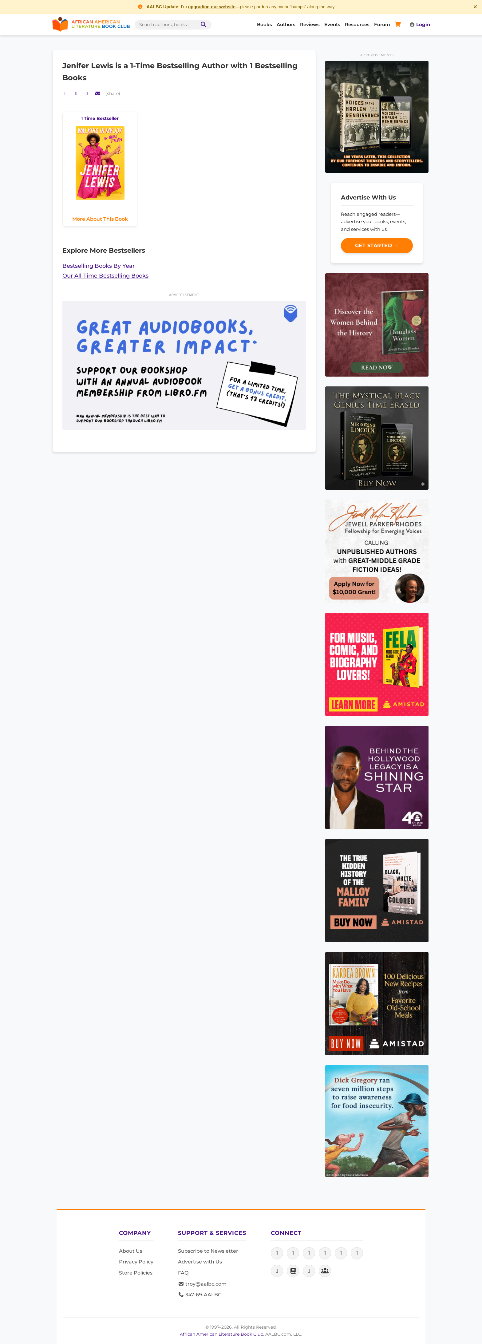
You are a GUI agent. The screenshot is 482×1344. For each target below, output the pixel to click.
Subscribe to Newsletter (208, 1251)
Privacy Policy (136, 1262)
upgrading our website (211, 6)
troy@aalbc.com (202, 1284)
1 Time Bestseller (100, 118)
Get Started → (377, 245)
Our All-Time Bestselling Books (105, 275)
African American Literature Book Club (221, 1334)
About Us (130, 1251)
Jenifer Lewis (88, 65)
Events (332, 24)
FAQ (183, 1273)
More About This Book (100, 219)
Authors (286, 24)
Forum (382, 24)
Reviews (310, 24)
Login (419, 24)
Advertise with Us (200, 1262)
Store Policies (135, 1273)
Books (264, 24)
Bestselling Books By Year (98, 266)
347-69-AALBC (199, 1295)
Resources (357, 24)
